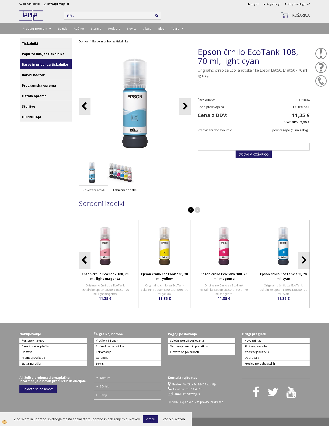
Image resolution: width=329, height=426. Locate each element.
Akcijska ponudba (256, 346)
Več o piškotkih (174, 419)
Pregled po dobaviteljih (259, 364)
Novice (132, 28)
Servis (99, 364)
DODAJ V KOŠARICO (254, 154)
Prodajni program (35, 28)
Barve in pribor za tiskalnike (110, 41)
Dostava (27, 352)
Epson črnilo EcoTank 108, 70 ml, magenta (224, 276)
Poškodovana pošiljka (110, 346)
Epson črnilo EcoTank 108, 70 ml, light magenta (105, 276)
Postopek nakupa (33, 341)
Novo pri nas (252, 341)
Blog (161, 28)
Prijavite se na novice (38, 389)
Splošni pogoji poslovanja (187, 341)
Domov (83, 41)
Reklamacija (103, 352)
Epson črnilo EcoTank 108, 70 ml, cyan (283, 276)
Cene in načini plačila (35, 346)
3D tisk (62, 28)
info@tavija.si (58, 4)
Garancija (102, 358)
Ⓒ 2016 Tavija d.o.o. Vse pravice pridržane (195, 402)
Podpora (114, 28)
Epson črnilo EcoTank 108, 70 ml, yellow (164, 276)
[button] (185, 106)
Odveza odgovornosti (184, 352)
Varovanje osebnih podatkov (189, 346)
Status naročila (31, 364)
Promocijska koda (33, 358)
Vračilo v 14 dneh (107, 341)
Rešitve (79, 28)
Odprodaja (251, 358)
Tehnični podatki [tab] (124, 190)
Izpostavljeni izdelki (257, 352)
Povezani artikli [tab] (93, 190)
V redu (150, 419)
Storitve (96, 28)
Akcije (147, 28)
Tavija (175, 28)
